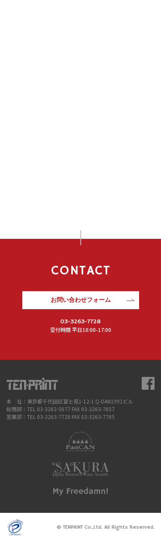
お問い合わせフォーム (81, 300)
